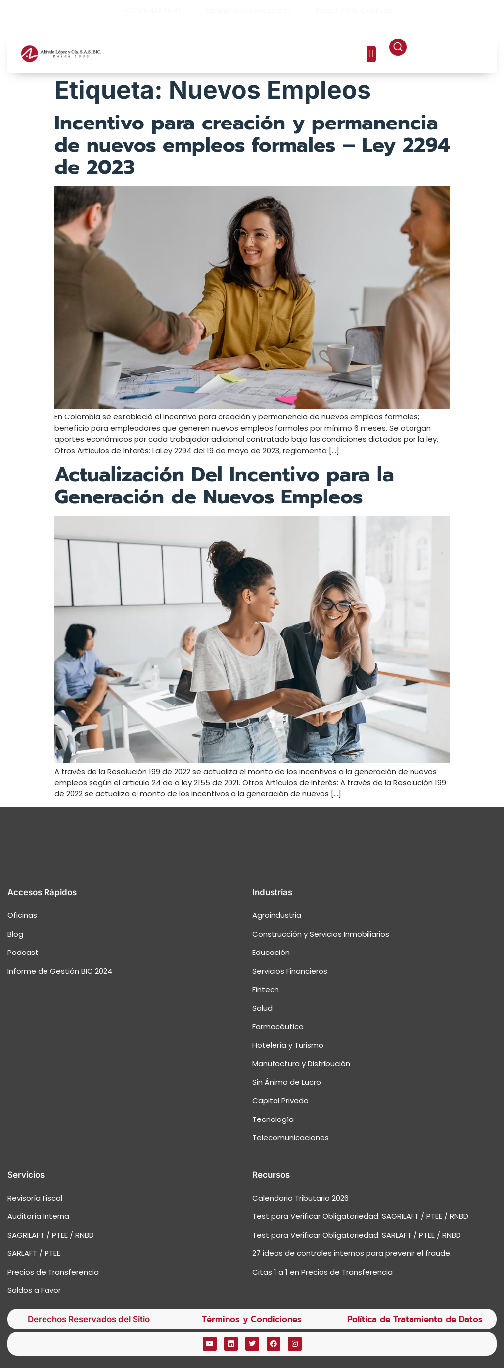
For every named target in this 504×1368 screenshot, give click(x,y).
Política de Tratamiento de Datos (415, 1319)
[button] (371, 54)
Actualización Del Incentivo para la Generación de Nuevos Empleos (224, 485)
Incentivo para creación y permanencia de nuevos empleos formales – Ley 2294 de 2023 (252, 145)
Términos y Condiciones (252, 1319)
